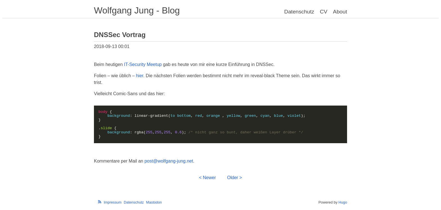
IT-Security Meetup (143, 64)
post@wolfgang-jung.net (169, 161)
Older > (234, 177)
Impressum (113, 202)
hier (139, 75)
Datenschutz (299, 12)
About (340, 12)
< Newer (207, 177)
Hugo (342, 202)
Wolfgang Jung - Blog (137, 10)
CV (323, 12)
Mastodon (154, 202)
